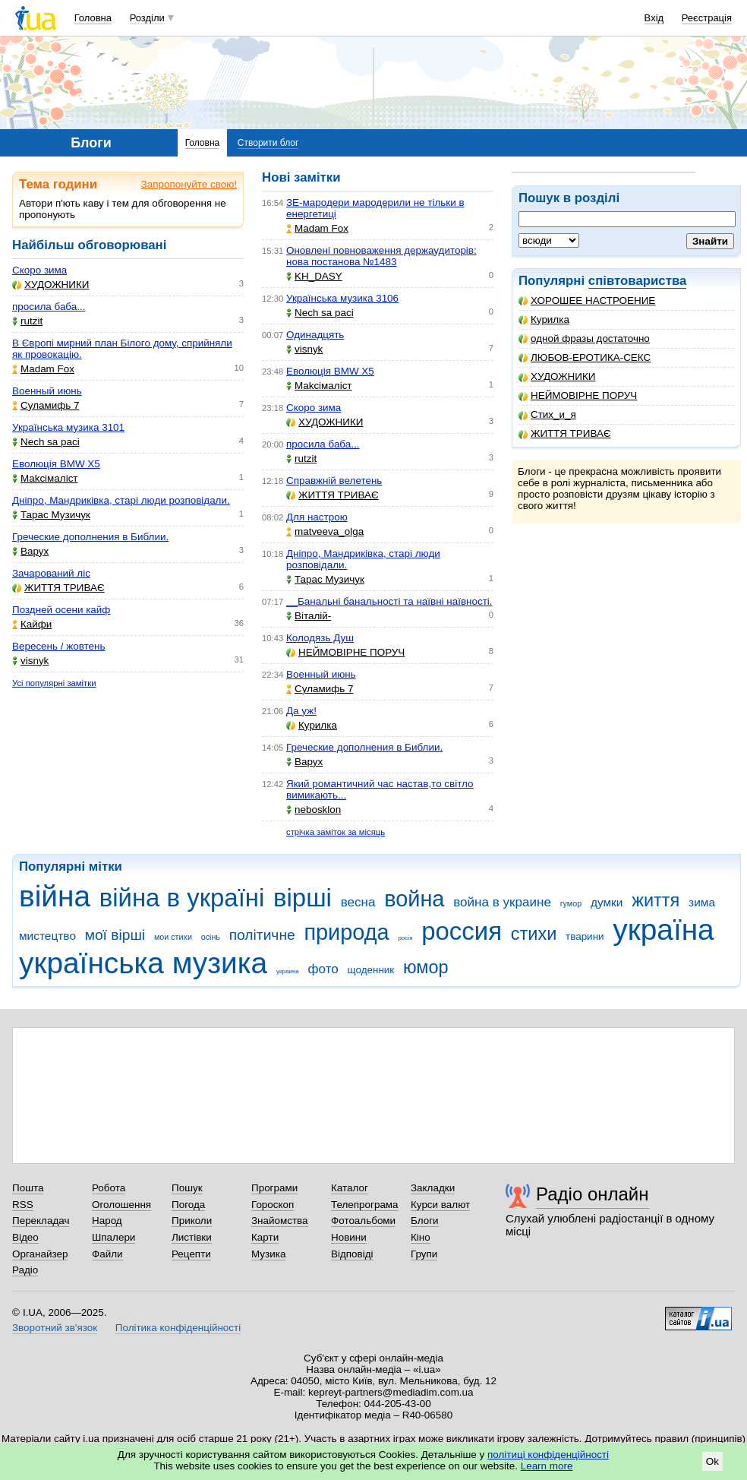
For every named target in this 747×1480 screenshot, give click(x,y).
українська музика (143, 963)
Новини (349, 1237)
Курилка (543, 319)
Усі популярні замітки (54, 683)
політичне (262, 935)
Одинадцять (315, 334)
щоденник (371, 970)
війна (54, 896)
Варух (30, 551)
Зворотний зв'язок (54, 1327)
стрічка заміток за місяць (335, 831)
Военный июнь (47, 391)
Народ (107, 1220)
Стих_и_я (547, 414)
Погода (188, 1204)
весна (358, 902)
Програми (274, 1188)
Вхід (654, 18)
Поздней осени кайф (61, 609)
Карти (265, 1237)
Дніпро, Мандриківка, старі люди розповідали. (121, 500)
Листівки (192, 1237)
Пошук (187, 1188)
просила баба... (48, 306)
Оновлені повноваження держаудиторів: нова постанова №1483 (381, 256)
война (414, 899)
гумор (571, 903)
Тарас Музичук (51, 514)
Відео (25, 1237)
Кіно (420, 1237)
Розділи (147, 18)
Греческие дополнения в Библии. (90, 536)
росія (405, 937)
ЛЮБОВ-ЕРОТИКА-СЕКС (584, 357)
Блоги (425, 1220)
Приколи (192, 1220)
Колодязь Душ (320, 638)
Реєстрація (707, 18)
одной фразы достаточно (584, 338)
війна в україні (182, 898)
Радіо (25, 1270)
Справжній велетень (334, 480)
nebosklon (313, 809)
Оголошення (121, 1204)
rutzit (27, 321)
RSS (22, 1204)
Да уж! (301, 710)
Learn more (547, 1466)
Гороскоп (272, 1204)
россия (461, 931)
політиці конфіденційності (548, 1454)
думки (607, 902)
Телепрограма (365, 1204)
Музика (268, 1254)
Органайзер (40, 1254)
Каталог (349, 1188)
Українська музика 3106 (342, 298)
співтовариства (637, 281)
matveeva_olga (325, 531)
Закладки (433, 1188)
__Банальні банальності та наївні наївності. (389, 601)
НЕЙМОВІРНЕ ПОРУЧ (577, 395)
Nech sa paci (46, 441)
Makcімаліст (45, 478)
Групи (424, 1254)
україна (663, 929)
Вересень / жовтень (58, 646)
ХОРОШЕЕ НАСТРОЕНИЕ (586, 300)
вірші (302, 898)
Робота (108, 1188)
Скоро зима (39, 270)
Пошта (27, 1188)
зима (702, 902)
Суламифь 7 (45, 405)
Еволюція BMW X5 (56, 464)
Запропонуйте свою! (189, 184)
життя (655, 900)
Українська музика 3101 (68, 427)
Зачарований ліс (51, 573)
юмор (426, 967)
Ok (712, 1461)
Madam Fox (43, 369)
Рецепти (191, 1254)
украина (287, 971)
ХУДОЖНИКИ (556, 376)
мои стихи (173, 936)
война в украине (502, 902)
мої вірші (115, 935)
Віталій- (308, 615)
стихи (534, 934)
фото (323, 969)
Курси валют (440, 1204)
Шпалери (113, 1237)
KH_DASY (314, 276)
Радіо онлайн (592, 1194)
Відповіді (352, 1254)
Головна (93, 18)
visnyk (30, 660)
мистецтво (47, 935)
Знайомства (279, 1220)
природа (346, 932)
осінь (210, 936)
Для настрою (317, 517)
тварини (585, 936)
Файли (107, 1254)
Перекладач (40, 1220)
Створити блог (268, 143)
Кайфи (32, 624)
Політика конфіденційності (178, 1327)
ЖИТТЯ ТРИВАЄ (564, 433)
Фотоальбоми (363, 1220)
